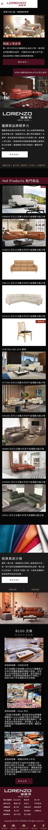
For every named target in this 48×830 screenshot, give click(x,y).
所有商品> (15, 154)
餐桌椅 (24, 165)
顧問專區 (6, 814)
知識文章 (13, 589)
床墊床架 (41, 165)
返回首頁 (4, 826)
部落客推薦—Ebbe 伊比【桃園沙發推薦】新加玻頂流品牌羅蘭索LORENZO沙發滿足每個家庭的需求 (23, 712)
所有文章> (15, 580)
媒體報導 (6, 807)
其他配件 (27, 810)
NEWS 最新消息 (22, 72)
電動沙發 (6, 165)
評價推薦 (6, 810)
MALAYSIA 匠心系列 (38, 72)
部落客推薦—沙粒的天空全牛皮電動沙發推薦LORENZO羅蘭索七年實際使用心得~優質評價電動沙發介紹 (24, 667)
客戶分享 (17, 814)
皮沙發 (16, 165)
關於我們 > (23, 62)
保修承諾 (35, 589)
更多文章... (24, 781)
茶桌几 (32, 165)
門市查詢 (44, 826)
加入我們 (27, 814)
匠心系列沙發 (24, 826)
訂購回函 (37, 810)
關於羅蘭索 (7, 800)
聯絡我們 (37, 807)
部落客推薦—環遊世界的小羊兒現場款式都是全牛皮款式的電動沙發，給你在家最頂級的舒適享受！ (23, 761)
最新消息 (34, 826)
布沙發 (16, 810)
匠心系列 (17, 800)
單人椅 (36, 800)
